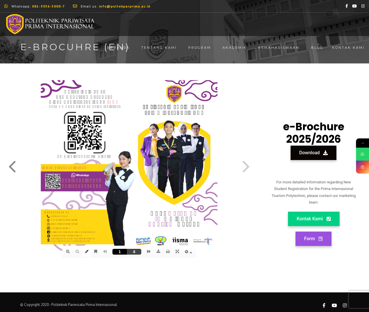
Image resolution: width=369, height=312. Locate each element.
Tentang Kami (159, 48)
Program (199, 48)
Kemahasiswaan (279, 48)
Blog (317, 48)
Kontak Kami (348, 48)
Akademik (235, 48)
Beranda (118, 48)
